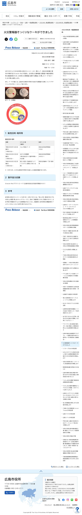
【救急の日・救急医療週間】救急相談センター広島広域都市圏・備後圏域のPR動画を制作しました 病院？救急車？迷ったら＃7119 (71, 443)
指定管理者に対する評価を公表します (71, 269)
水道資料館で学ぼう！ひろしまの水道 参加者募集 (71, 144)
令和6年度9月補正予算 (69, 436)
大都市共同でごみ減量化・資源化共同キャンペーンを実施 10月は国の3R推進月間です (71, 49)
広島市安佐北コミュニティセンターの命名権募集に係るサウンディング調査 (71, 107)
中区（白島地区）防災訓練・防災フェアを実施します (70, 213)
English (57, 2)
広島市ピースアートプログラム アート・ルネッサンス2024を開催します (70, 206)
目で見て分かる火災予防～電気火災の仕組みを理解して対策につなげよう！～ (71, 318)
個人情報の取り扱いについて (62, 505)
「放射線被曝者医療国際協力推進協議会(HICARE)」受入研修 (71, 458)
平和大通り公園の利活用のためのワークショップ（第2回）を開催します (71, 423)
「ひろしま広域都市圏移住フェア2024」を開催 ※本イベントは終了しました (71, 387)
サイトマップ (48, 505)
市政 (21, 22)
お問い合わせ (74, 9)
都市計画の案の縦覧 (68, 113)
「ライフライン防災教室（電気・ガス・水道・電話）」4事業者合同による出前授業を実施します (71, 326)
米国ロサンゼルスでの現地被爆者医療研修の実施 (71, 194)
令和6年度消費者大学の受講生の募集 (71, 282)
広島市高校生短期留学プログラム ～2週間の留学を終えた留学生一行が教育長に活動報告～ (71, 336)
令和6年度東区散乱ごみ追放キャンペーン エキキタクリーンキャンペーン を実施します (71, 166)
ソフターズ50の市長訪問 (70, 348)
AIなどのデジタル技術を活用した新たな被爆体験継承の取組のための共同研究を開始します (71, 355)
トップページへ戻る (73, 466)
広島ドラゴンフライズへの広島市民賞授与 (70, 189)
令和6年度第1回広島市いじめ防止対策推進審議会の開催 (71, 245)
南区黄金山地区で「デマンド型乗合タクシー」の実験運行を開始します (70, 219)
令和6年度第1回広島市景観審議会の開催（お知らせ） (70, 452)
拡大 (61, 5)
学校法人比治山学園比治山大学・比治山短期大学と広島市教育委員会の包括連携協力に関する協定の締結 (71, 93)
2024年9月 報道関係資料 (64, 22)
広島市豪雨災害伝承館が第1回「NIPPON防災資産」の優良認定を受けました (71, 374)
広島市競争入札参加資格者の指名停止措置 (71, 43)
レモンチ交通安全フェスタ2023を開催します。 (70, 56)
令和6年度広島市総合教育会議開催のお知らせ (71, 183)
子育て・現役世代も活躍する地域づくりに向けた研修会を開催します (71, 238)
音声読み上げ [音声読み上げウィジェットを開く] (76, 2)
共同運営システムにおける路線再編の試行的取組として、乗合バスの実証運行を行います (71, 151)
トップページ (14, 22)
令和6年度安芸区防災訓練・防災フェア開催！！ (70, 159)
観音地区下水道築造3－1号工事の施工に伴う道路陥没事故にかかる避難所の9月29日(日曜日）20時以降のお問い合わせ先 (71, 83)
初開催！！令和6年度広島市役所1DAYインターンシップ (71, 263)
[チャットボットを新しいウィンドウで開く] (77, 513)
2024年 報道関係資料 (47, 22)
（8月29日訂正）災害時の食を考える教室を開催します (70, 67)
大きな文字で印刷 (46, 42)
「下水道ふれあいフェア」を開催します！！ (71, 61)
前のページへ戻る (58, 466)
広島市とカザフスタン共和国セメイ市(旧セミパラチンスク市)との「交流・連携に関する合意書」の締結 (71, 396)
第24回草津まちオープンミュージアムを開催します (70, 298)
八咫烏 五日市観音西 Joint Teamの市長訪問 (71, 409)
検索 (61, 9)
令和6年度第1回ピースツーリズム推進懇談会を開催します (71, 362)
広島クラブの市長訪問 (69, 413)
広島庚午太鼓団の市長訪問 (70, 294)
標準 (57, 5)
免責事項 (74, 505)
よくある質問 (50, 9)
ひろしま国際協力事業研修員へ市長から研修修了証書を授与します (71, 126)
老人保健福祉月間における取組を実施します (71, 403)
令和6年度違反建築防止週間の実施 (71, 37)
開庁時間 (50, 479)
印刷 (34, 42)
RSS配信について (72, 507)
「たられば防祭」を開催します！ (70, 250)
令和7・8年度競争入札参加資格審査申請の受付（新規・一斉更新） (71, 288)
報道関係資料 (33, 22)
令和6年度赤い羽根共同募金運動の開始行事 (71, 138)
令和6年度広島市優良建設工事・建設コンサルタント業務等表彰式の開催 (71, 430)
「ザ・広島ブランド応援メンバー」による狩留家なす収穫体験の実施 (70, 275)
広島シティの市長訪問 (69, 417)
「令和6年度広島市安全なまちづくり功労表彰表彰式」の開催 (70, 257)
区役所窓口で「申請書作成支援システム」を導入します (70, 101)
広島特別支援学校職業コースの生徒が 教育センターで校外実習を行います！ (71, 311)
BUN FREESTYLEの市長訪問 (71, 304)
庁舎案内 (11, 492)
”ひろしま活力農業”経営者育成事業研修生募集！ (71, 381)
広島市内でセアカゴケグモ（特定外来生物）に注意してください (71, 73)
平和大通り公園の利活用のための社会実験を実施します (71, 132)
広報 (26, 22)
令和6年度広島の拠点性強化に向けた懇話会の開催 (71, 200)
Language (65, 2)
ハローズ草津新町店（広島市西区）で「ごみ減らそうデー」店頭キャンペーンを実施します (70, 176)
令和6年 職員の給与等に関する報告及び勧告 (70, 231)
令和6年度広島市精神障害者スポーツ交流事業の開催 (71, 226)
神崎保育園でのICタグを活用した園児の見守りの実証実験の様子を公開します (71, 118)
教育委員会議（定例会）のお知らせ (71, 368)
